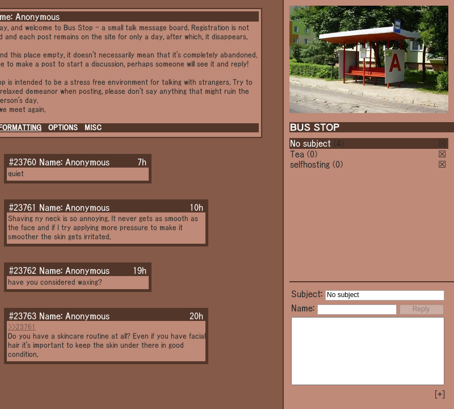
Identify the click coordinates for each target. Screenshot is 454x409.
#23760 (22, 161)
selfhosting (310, 164)
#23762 (22, 270)
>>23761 (22, 327)
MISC (93, 127)
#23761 (22, 207)
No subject (312, 143)
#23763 (22, 315)
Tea (297, 153)
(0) (312, 153)
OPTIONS (63, 127)
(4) (339, 143)
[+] (440, 394)
